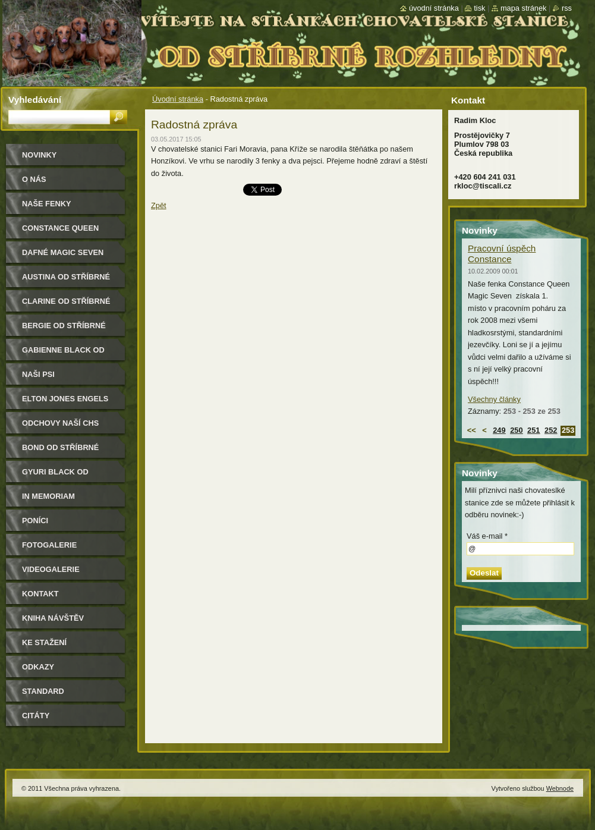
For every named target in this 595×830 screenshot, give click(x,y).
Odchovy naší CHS (60, 423)
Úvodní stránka (177, 99)
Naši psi (38, 374)
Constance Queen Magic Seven (60, 232)
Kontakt (40, 593)
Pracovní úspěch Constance (502, 253)
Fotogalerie (49, 544)
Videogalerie (51, 569)
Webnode (560, 788)
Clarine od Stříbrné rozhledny (66, 305)
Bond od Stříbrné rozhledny (60, 451)
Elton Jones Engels (65, 398)
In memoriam (48, 496)
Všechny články (494, 399)
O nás (34, 179)
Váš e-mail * (487, 536)
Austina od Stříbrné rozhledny (66, 281)
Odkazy (38, 666)
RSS (567, 8)
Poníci (35, 520)
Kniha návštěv (53, 618)
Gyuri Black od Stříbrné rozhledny (66, 476)
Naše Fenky (46, 203)
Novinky (39, 154)
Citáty (35, 715)
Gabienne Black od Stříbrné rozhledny (66, 354)
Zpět (158, 205)
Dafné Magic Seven (62, 252)
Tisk (479, 8)
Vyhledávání (34, 100)
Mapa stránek (523, 8)
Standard (43, 691)
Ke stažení (44, 642)
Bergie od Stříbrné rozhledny (64, 329)
